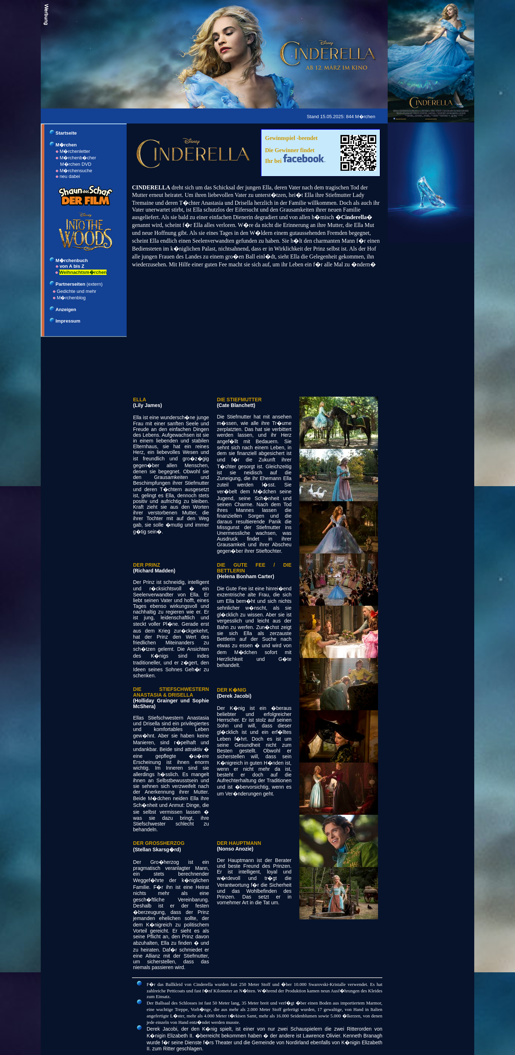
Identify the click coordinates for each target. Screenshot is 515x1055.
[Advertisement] (174, 115)
